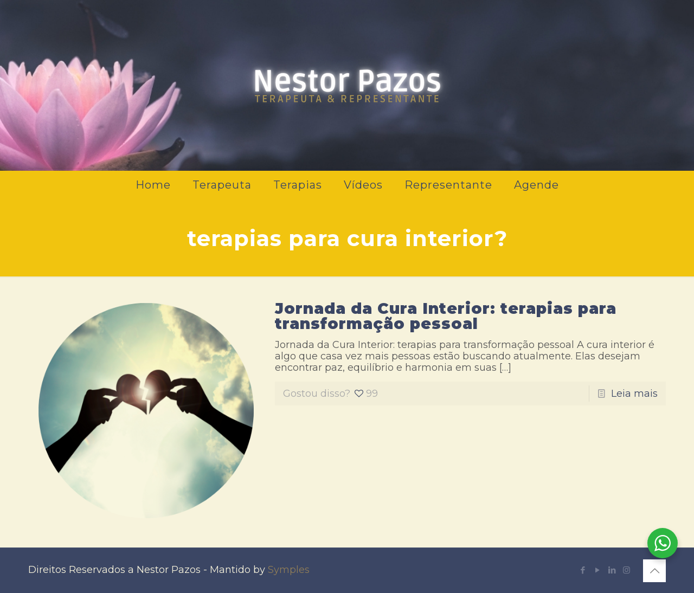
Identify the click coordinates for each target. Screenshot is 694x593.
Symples (289, 570)
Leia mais (634, 393)
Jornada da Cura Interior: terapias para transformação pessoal (445, 316)
